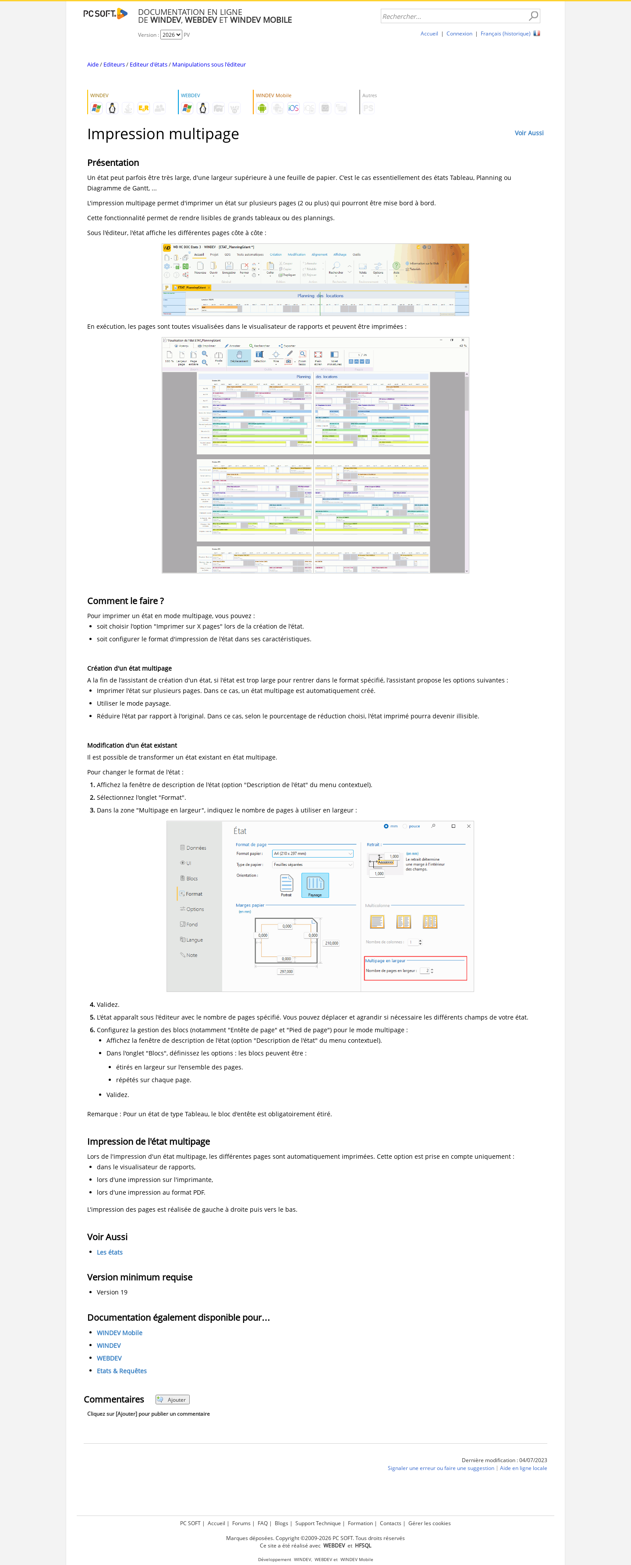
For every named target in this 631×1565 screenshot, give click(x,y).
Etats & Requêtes (122, 1371)
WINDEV (109, 1345)
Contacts (390, 1523)
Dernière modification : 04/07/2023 (504, 1460)
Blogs (281, 1523)
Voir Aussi (529, 133)
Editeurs (114, 64)
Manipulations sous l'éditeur (209, 64)
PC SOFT (190, 1523)
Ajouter (171, 1399)
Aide (93, 64)
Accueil (429, 33)
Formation (360, 1523)
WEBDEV (109, 1358)
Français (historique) (506, 33)
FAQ (263, 1523)
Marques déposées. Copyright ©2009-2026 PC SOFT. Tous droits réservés (315, 1538)
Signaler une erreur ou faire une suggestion (441, 1468)
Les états (110, 1252)
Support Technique (318, 1523)
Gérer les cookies (429, 1523)
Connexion (459, 33)
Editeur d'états (148, 64)
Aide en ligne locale (523, 1468)
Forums (241, 1523)
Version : (149, 35)
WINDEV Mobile (119, 1333)
